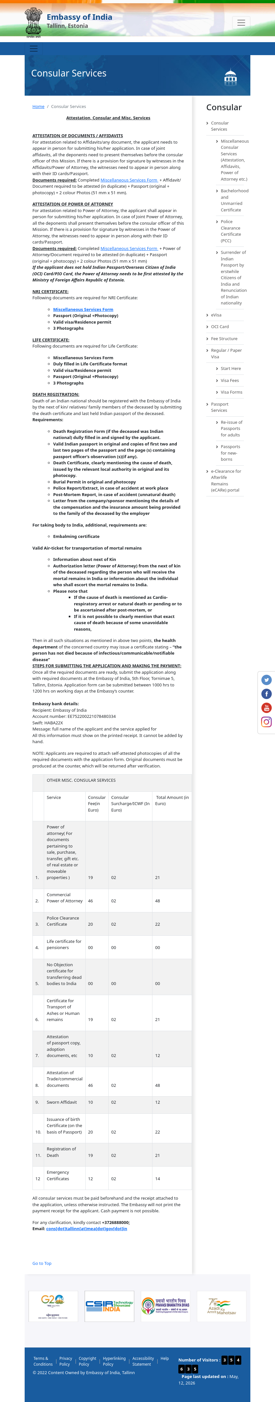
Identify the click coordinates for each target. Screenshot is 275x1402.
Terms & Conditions (43, 1361)
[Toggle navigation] (241, 22)
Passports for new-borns (228, 453)
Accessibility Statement (143, 1361)
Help (165, 1358)
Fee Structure (221, 339)
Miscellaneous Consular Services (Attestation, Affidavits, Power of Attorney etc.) (230, 160)
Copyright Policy (87, 1361)
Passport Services (217, 407)
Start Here (228, 368)
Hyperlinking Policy (114, 1361)
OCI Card (217, 327)
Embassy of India (80, 16)
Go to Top (42, 1263)
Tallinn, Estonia (67, 26)
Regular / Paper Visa (224, 353)
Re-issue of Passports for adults (229, 428)
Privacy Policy (65, 1361)
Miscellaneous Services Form (129, 180)
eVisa (213, 315)
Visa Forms (229, 392)
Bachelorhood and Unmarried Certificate (230, 200)
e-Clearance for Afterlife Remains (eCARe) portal (223, 480)
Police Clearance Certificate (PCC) (228, 231)
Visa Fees (227, 380)
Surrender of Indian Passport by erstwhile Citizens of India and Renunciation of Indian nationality (230, 277)
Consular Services (217, 126)
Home (38, 106)
